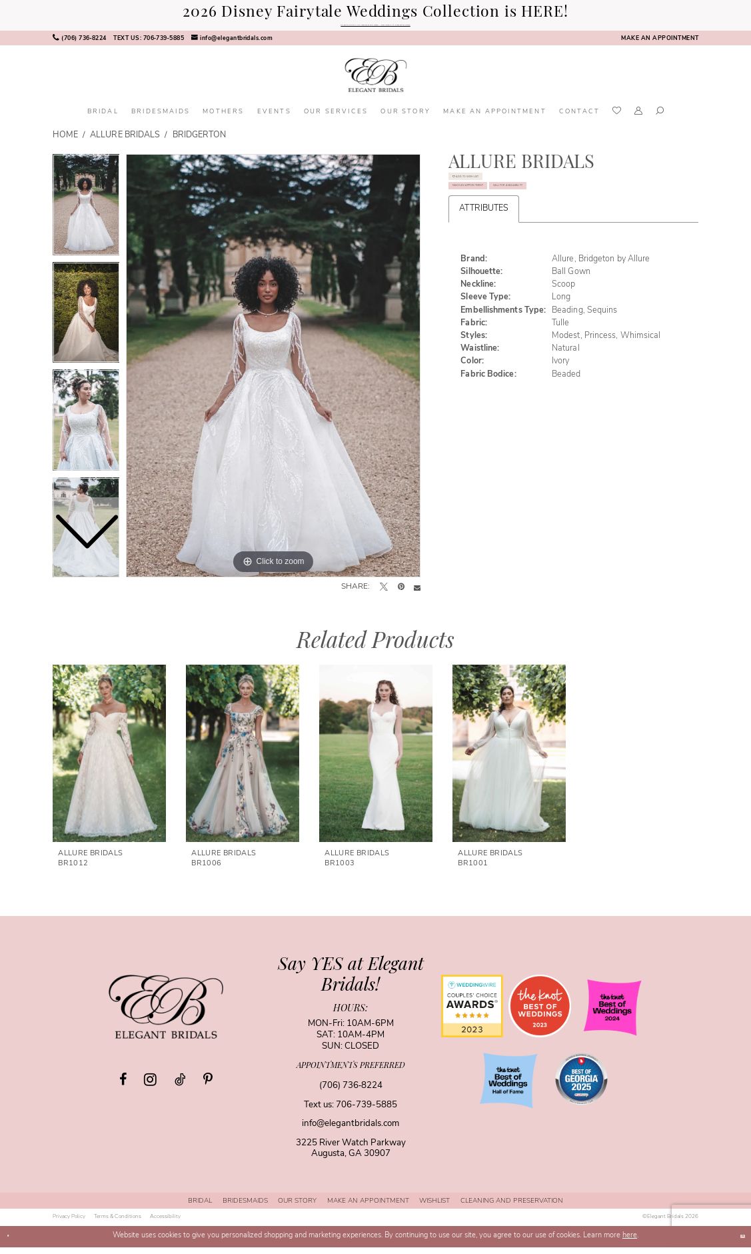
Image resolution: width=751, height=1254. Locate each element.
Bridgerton (200, 143)
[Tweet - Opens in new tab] (384, 595)
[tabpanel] (273, 372)
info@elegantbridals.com (350, 1131)
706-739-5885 (366, 1111)
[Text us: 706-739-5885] (148, 45)
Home (65, 143)
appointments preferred (351, 1073)
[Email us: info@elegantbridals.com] (231, 45)
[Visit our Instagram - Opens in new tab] (150, 1086)
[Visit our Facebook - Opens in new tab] (123, 1086)
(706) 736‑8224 (350, 1092)
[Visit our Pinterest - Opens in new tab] (208, 1086)
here (629, 1243)
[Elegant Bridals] (166, 1013)
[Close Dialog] (14, 1243)
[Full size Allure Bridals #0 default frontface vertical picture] (273, 372)
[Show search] (659, 119)
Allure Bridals (125, 143)
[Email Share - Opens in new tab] (417, 594)
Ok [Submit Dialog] (735, 1243)
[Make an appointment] (660, 45)
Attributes (483, 291)
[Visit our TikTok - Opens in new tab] (180, 1086)
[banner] (375, 82)
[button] (639, 119)
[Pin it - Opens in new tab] (401, 595)
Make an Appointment (517, 228)
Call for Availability (514, 259)
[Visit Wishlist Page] (617, 119)
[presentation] (109, 760)
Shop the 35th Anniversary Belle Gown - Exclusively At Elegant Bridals (375, 28)
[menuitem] (79, 45)
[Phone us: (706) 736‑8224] (79, 45)
